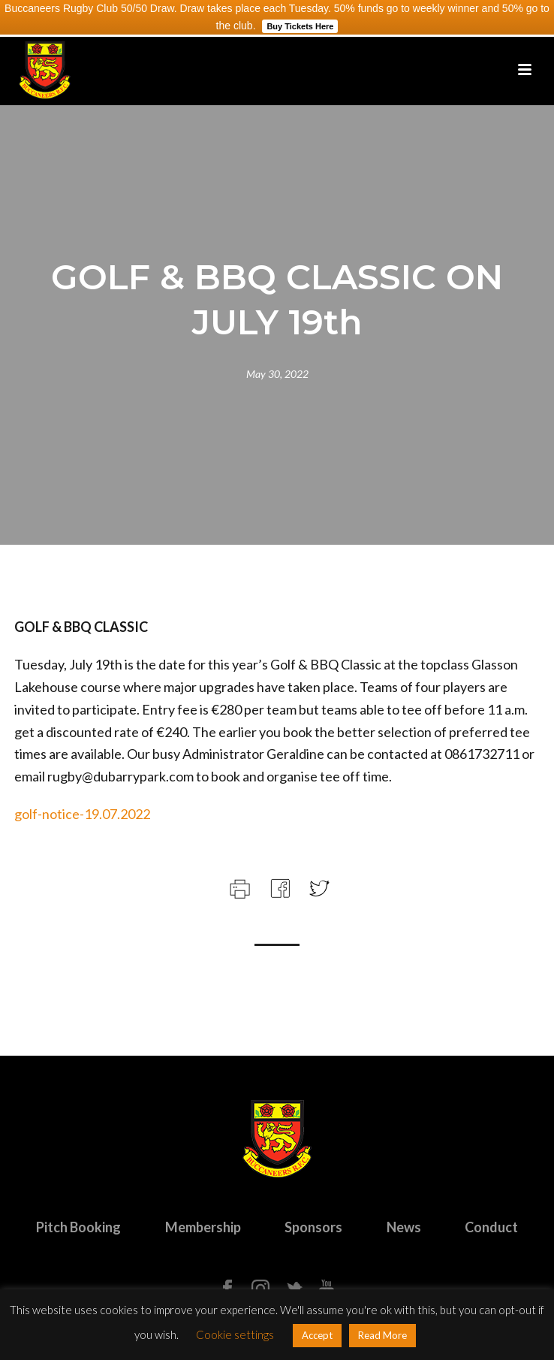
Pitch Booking (78, 1227)
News (404, 1227)
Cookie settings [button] (235, 1334)
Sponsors (313, 1227)
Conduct (491, 1227)
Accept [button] (317, 1335)
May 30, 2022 (277, 373)
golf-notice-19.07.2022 (82, 813)
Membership (203, 1227)
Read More (382, 1335)
